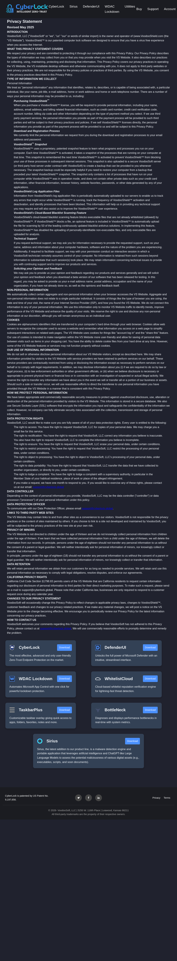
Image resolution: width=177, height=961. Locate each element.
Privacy (156, 797)
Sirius (74, 6)
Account (169, 9)
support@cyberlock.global (48, 487)
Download (64, 647)
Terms (167, 797)
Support (153, 9)
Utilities (130, 6)
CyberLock (56, 6)
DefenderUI (91, 6)
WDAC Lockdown (112, 9)
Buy (139, 9)
